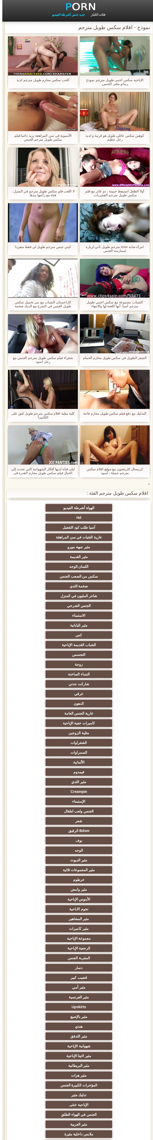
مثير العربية (51, 811)
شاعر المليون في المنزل (51, 547)
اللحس (102, 1017)
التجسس (51, 576)
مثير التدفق (101, 772)
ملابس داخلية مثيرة (102, 821)
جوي (51, 977)
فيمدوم (51, 635)
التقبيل (51, 1026)
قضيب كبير (102, 743)
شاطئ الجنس (101, 860)
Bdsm (102, 1066)
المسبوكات (51, 987)
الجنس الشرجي (102, 557)
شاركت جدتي (101, 596)
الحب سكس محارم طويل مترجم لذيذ (40, 80)
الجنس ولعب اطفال (51, 655)
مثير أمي (51, 743)
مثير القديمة (51, 527)
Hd (51, 508)
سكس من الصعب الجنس (51, 537)
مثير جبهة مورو (101, 527)
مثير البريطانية (51, 782)
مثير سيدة (51, 968)
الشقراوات (102, 625)
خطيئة (51, 929)
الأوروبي (101, 831)
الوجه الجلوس (51, 1056)
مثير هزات (102, 792)
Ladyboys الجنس (51, 1036)
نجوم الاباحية (51, 703)
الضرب (51, 938)
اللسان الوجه (101, 537)
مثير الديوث (101, 684)
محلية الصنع (102, 1046)
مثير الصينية (51, 948)
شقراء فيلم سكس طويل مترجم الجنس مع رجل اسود (41, 360)
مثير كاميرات (51, 713)
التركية (51, 1007)
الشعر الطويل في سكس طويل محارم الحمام (112, 358)
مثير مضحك (51, 958)
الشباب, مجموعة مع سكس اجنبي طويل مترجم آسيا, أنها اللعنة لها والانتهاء (112, 304)
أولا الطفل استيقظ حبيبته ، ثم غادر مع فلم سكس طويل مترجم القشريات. (112, 193)
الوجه (51, 674)
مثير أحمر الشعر (51, 860)
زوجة (102, 586)
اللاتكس (51, 1085)
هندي (51, 762)
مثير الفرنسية (101, 752)
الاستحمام (101, 997)
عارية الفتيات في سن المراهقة (51, 518)
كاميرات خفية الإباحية (102, 615)
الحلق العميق (102, 968)
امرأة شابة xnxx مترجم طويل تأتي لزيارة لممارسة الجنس (112, 249)
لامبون (51, 1066)
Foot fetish (51, 840)
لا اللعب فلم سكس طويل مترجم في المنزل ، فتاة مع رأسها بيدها (40, 193)
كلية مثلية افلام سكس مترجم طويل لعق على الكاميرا (40, 415)
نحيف (102, 938)
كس (51, 566)
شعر (101, 664)
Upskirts (51, 752)
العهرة (51, 831)
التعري (102, 889)
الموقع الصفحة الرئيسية (63, 1133)
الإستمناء (101, 655)
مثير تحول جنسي (51, 821)
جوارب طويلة (51, 1017)
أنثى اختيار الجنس (102, 880)
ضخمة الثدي (102, 547)
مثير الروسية (51, 850)
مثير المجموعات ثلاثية (51, 684)
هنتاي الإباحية (51, 1075)
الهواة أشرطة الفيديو (101, 508)
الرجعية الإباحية (51, 723)
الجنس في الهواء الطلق (102, 811)
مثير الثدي (101, 645)
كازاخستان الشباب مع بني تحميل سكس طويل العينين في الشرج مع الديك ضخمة (40, 304)
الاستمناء (51, 557)
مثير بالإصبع (101, 762)
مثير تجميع (102, 958)
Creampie (51, 645)
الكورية (101, 1007)
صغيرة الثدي (51, 889)
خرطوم (102, 694)
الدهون (102, 606)
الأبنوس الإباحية (101, 703)
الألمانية (102, 635)
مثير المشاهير (101, 713)
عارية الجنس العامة (51, 606)
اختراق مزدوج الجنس (51, 1046)
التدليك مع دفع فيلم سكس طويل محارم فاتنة (112, 413)
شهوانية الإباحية (51, 772)
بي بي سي (102, 840)
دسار (51, 733)
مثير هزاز (102, 1026)
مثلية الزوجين (51, 615)
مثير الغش (102, 899)
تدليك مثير (101, 801)
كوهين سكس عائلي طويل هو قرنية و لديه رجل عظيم (112, 137)
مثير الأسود (51, 997)
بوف (101, 674)
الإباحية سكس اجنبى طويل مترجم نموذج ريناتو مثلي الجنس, (112, 82)
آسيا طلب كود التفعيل (102, 518)
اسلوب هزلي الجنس (51, 899)
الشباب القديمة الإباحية (102, 576)
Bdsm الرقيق (51, 664)
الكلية (101, 909)
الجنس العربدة (51, 909)
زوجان (101, 929)
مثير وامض (51, 694)
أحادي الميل (102, 977)
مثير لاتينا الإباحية (101, 782)
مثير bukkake (102, 1075)
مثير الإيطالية (101, 1056)
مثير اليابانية (102, 566)
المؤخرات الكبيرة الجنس (51, 792)
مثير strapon (51, 919)
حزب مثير (51, 870)
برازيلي (102, 1085)
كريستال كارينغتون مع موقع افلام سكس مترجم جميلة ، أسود (112, 471)
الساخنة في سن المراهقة (102, 850)
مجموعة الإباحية (102, 723)
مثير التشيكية (102, 948)
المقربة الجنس (102, 733)
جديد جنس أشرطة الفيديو (66, 14)
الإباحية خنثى (51, 801)
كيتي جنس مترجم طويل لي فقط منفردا (41, 247)
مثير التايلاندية (101, 870)
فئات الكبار (96, 14)
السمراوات (51, 625)
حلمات (102, 919)
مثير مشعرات (51, 880)
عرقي (51, 596)
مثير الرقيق (101, 987)
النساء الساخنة (51, 586)
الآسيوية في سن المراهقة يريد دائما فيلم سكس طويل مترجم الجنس (41, 137)
